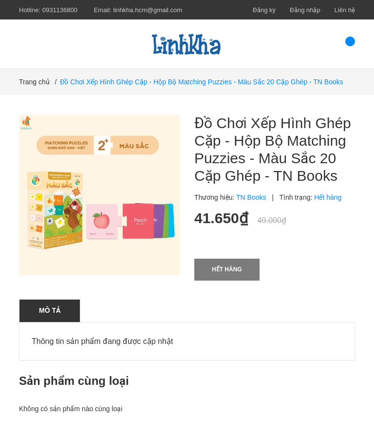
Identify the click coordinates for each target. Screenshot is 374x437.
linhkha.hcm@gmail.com (147, 10)
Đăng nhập (305, 10)
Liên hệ (345, 10)
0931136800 (59, 10)
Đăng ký (264, 10)
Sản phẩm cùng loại (74, 380)
